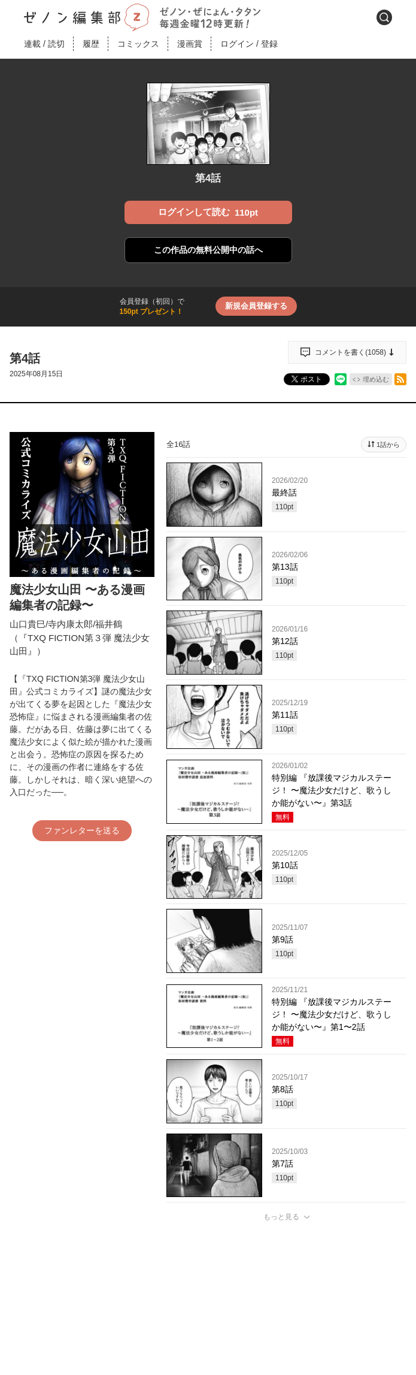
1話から (388, 444)
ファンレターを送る (82, 830)
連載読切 (44, 44)
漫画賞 (189, 44)
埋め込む (376, 379)
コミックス (138, 44)
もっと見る (281, 1217)
